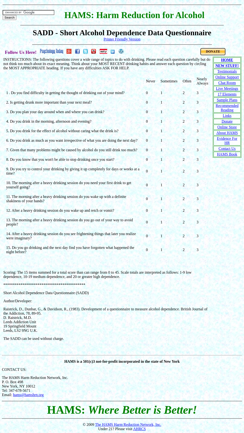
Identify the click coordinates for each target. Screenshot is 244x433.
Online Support (227, 77)
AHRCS (139, 429)
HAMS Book (227, 154)
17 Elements (227, 94)
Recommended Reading (227, 108)
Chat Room (227, 83)
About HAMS (227, 133)
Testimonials (227, 71)
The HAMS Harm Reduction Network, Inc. (128, 425)
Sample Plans (227, 100)
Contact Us (227, 148)
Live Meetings (227, 88)
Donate (227, 121)
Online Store (227, 127)
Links (227, 116)
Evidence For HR (227, 140)
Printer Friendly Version (122, 39)
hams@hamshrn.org (28, 395)
